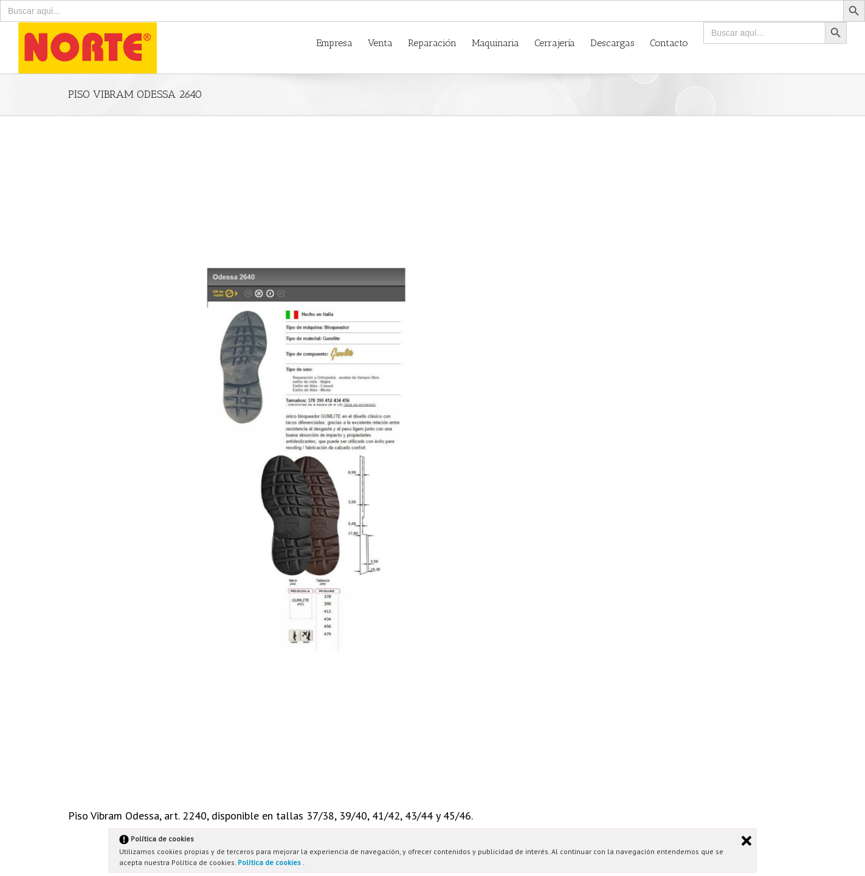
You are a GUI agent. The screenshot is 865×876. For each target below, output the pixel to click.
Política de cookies (270, 862)
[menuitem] (342, 42)
